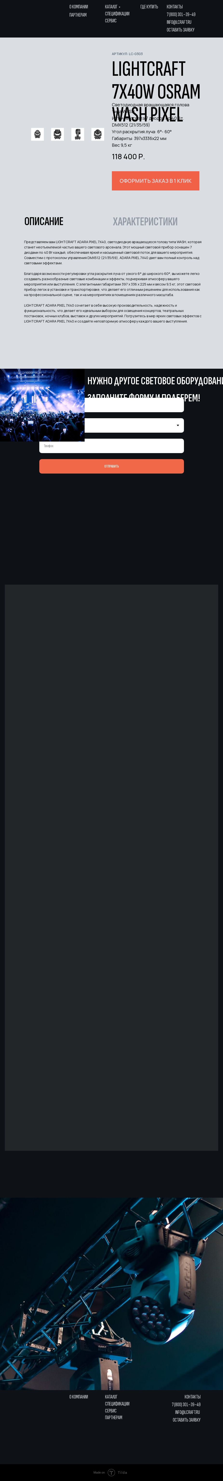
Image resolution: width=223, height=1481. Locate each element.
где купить (149, 7)
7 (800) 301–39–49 (181, 14)
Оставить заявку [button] (181, 30)
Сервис (111, 21)
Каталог (111, 7)
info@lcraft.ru (179, 22)
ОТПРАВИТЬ (111, 466)
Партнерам (78, 15)
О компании (78, 7)
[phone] (111, 446)
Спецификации (117, 14)
